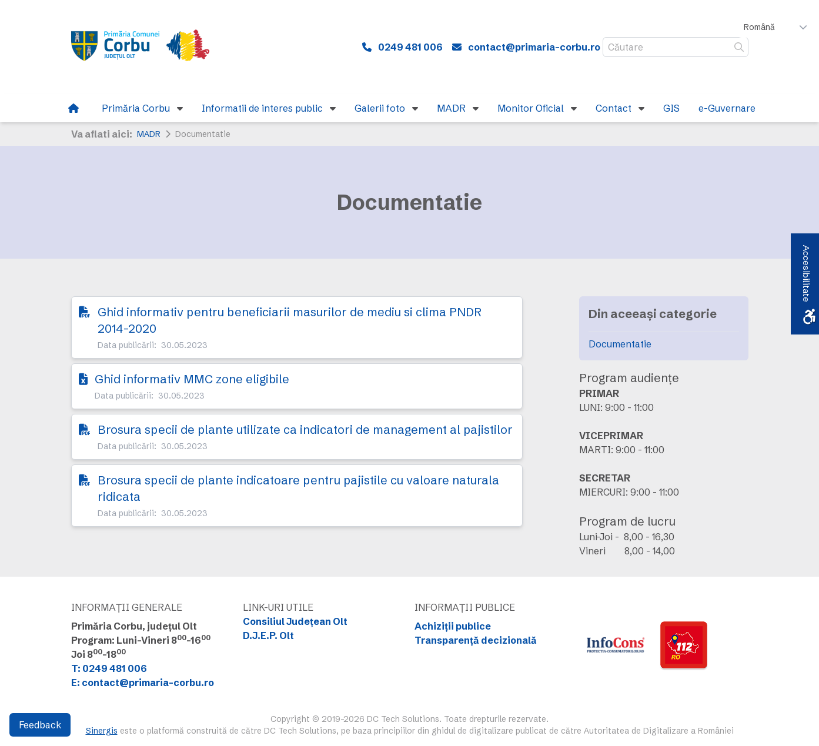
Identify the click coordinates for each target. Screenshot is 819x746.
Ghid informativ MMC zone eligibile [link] (192, 379)
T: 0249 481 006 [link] (109, 668)
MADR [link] (149, 134)
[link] (148, 47)
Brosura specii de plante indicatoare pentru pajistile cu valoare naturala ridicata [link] (298, 488)
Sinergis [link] (102, 730)
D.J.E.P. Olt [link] (268, 635)
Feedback (40, 725)
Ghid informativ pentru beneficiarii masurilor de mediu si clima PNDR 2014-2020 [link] (290, 320)
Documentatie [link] (620, 344)
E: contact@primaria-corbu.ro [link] (142, 682)
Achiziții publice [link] (452, 626)
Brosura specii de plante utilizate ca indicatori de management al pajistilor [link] (305, 429)
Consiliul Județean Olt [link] (295, 621)
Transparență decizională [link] (475, 640)
